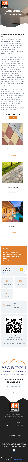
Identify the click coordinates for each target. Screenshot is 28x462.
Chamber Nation (18, 459)
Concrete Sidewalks (12, 188)
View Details (13, 155)
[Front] (5, 4)
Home (7, 423)
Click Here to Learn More (14, 386)
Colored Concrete (12, 149)
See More (13, 117)
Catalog (7, 425)
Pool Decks (12, 226)
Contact (7, 427)
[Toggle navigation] (25, 4)
